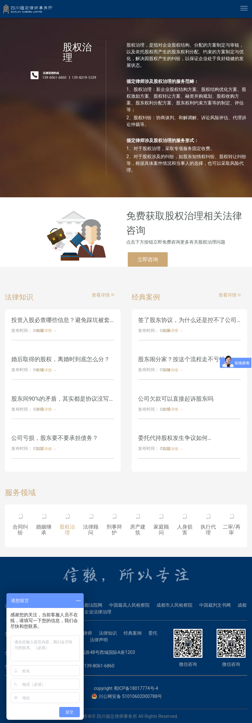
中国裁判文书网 (215, 605)
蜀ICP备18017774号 (134, 688)
